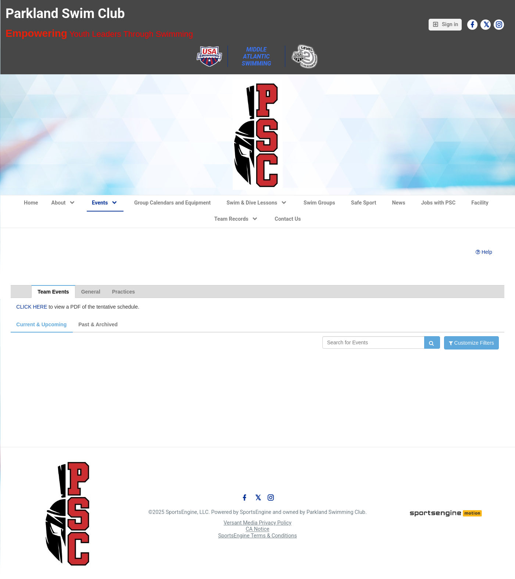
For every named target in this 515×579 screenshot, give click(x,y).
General (90, 292)
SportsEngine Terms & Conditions (257, 536)
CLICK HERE (31, 307)
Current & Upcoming (41, 324)
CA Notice (257, 529)
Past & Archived (98, 324)
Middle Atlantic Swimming (256, 56)
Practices (123, 292)
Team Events (53, 292)
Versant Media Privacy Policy (257, 523)
